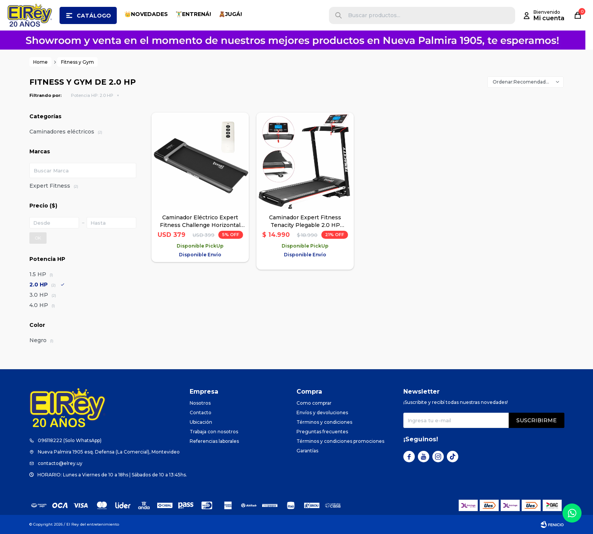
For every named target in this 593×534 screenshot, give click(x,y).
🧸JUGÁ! (230, 14)
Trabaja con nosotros (214, 431)
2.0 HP (92, 95)
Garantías (307, 451)
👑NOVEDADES (146, 14)
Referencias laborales (214, 441)
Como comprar (314, 403)
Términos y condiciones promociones (340, 441)
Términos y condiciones (324, 422)
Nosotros (200, 403)
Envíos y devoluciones (322, 412)
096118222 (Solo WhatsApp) (70, 440)
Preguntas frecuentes (322, 431)
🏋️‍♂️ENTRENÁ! (193, 14)
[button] (338, 15)
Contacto (200, 412)
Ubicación (201, 422)
